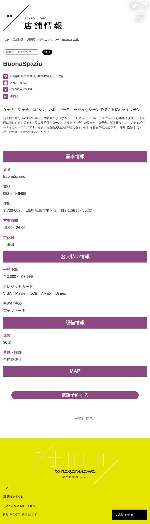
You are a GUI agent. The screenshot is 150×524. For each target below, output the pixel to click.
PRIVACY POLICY (20, 514)
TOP (7, 487)
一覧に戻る (75, 419)
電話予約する (75, 395)
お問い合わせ (124, 514)
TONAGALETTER (19, 505)
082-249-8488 (14, 194)
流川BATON (13, 496)
